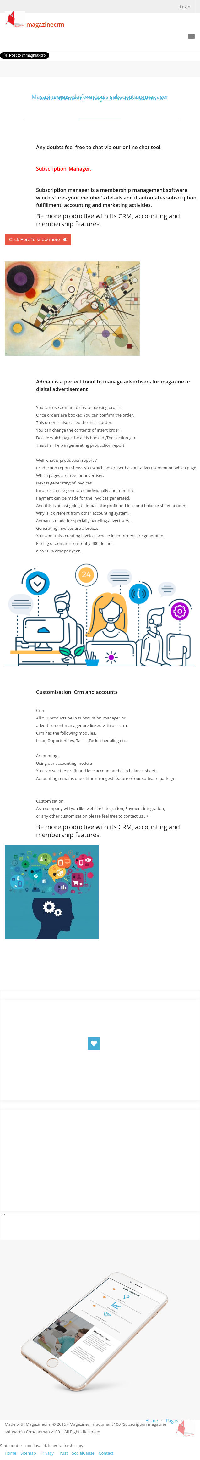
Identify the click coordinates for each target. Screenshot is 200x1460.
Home (151, 1421)
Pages (172, 1421)
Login (185, 6)
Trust (63, 1453)
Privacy (47, 1453)
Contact (106, 1453)
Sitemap (28, 1453)
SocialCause (83, 1453)
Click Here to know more (38, 239)
